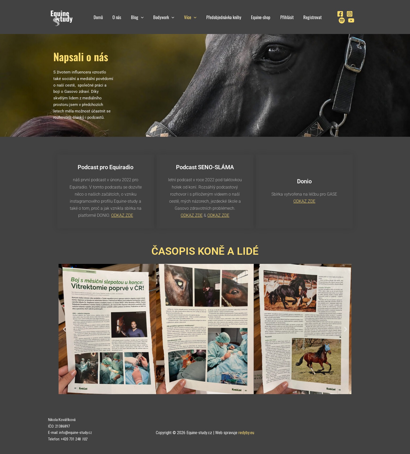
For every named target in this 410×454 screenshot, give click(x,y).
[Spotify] (352, 14)
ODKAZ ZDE (122, 215)
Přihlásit (281, 17)
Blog (136, 17)
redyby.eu (246, 432)
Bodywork (162, 17)
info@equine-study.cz (75, 432)
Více (187, 17)
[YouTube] (335, 20)
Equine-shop (256, 17)
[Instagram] (343, 14)
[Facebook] (333, 14)
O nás (117, 17)
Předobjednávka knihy (220, 17)
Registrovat (306, 17)
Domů (99, 17)
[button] (64, 329)
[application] (140, 17)
